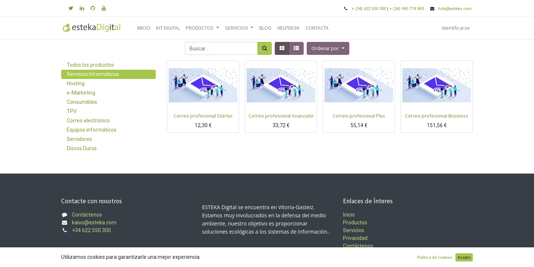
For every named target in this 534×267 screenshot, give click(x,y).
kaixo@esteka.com (94, 222)
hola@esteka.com (455, 8)
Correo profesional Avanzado (281, 115)
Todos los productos (90, 65)
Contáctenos (87, 215)
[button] (328, 48)
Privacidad (355, 238)
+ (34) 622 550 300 (369, 8)
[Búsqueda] (264, 48)
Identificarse (456, 27)
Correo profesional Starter (203, 115)
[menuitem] (143, 28)
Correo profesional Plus (359, 115)
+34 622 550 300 (91, 230)
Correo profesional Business (436, 115)
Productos (355, 222)
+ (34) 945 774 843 (406, 8)
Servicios (353, 230)
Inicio (349, 215)
